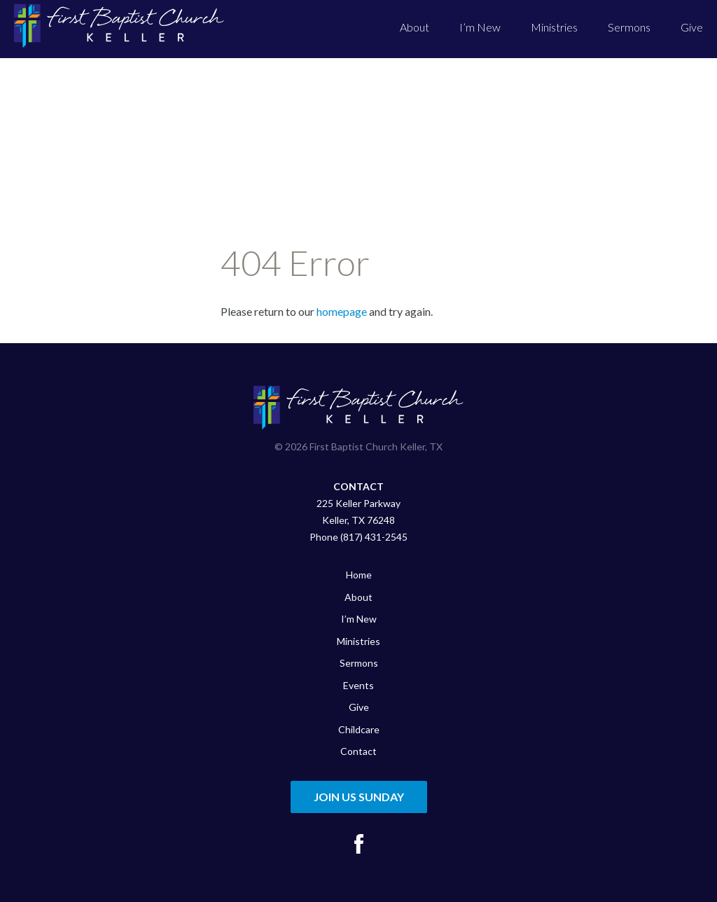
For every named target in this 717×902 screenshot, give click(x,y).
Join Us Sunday (359, 796)
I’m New (480, 27)
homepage (341, 311)
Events (358, 685)
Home (359, 575)
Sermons (629, 27)
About (414, 27)
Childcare (359, 729)
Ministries (554, 27)
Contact (358, 751)
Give (692, 27)
